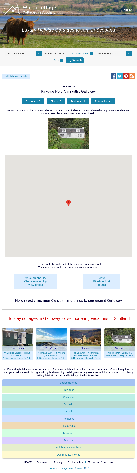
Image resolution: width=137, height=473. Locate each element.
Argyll (68, 411)
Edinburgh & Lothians (68, 447)
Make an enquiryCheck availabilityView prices (35, 281)
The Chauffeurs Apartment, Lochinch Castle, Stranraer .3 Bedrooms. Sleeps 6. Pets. (85, 355)
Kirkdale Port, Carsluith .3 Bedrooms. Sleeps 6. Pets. (119, 354)
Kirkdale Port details (16, 76)
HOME (28, 462)
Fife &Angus (68, 425)
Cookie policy (75, 462)
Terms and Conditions (100, 462)
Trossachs (69, 433)
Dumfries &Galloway (68, 454)
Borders (68, 440)
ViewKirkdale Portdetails (101, 281)
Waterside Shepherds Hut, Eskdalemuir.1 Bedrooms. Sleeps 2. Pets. (17, 355)
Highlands (68, 389)
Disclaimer (43, 462)
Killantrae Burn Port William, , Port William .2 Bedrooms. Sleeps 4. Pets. (51, 355)
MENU (128, 9)
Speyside (68, 397)
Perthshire (68, 418)
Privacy (58, 462)
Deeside (68, 404)
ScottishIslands (68, 382)
